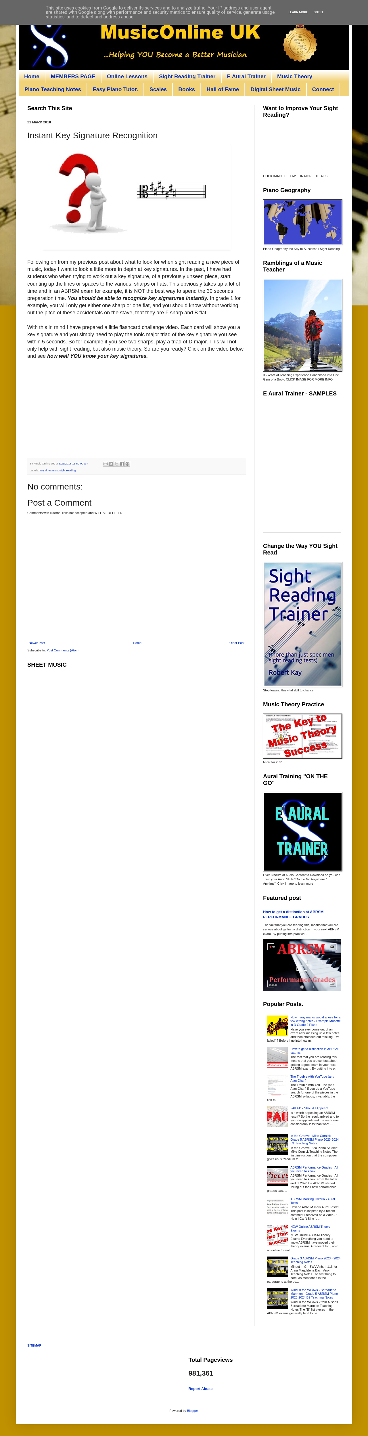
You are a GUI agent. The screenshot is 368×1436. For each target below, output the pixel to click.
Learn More (298, 12)
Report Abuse (201, 1389)
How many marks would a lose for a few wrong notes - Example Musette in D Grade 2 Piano (315, 1021)
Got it (318, 12)
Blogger (192, 1410)
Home (31, 76)
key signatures (49, 470)
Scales (158, 89)
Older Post (236, 643)
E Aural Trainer (246, 76)
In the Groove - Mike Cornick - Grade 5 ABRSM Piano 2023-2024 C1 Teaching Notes (314, 1139)
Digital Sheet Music (275, 89)
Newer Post (37, 643)
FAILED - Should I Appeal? (309, 1108)
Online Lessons (127, 76)
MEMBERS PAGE (73, 76)
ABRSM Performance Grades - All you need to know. (314, 1169)
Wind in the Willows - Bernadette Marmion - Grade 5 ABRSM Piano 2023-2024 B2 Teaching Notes (314, 1293)
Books (186, 89)
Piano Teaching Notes (52, 89)
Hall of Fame (222, 89)
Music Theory (294, 76)
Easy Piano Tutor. (115, 89)
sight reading (68, 470)
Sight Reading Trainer (187, 76)
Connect (323, 89)
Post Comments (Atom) (63, 650)
